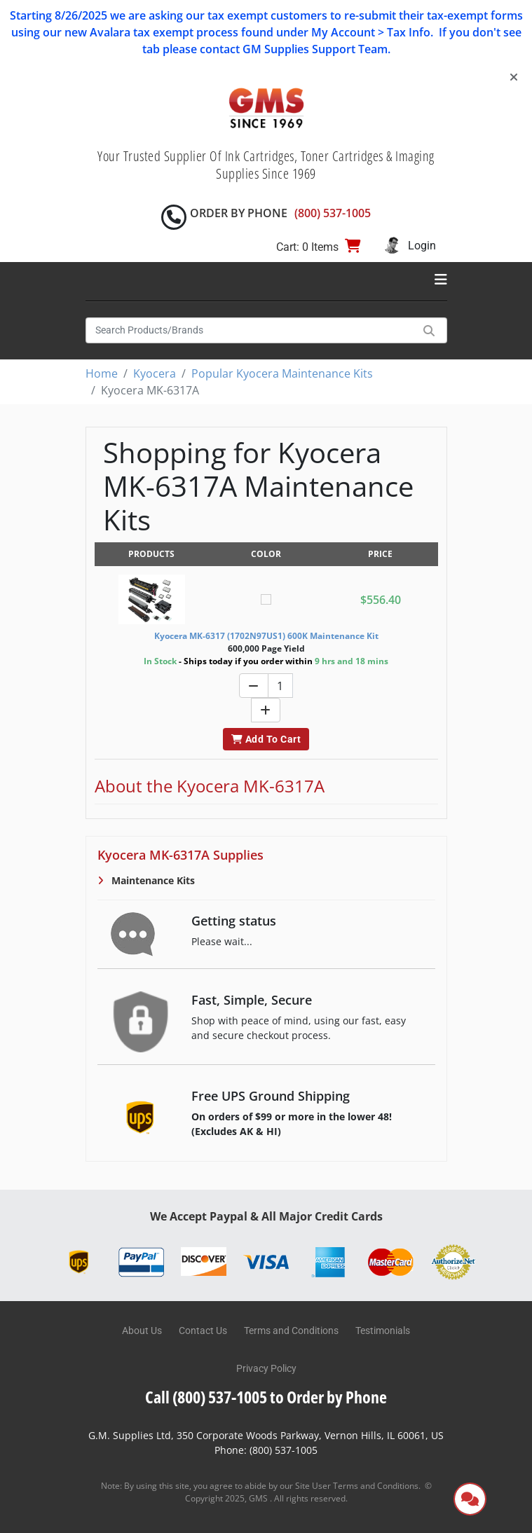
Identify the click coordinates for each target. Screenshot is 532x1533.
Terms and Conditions (291, 1330)
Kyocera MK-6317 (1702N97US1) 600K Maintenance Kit (266, 636)
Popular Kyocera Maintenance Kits (282, 373)
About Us (142, 1330)
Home (102, 373)
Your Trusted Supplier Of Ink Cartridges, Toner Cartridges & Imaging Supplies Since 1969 (266, 164)
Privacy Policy (266, 1368)
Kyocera (154, 373)
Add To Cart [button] (266, 739)
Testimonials (382, 1330)
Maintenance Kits (152, 880)
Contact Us (203, 1330)
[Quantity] (280, 685)
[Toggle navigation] (441, 280)
